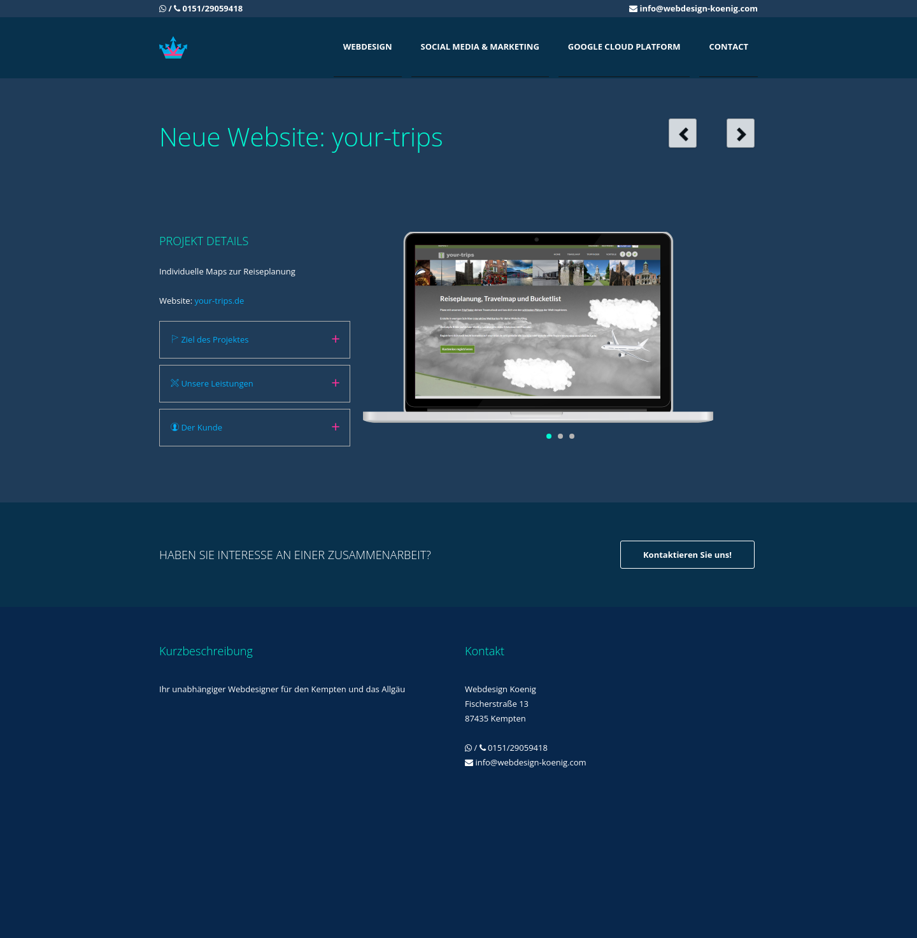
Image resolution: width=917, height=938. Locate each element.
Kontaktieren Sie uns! (687, 554)
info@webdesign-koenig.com (698, 8)
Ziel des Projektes (209, 339)
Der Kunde (196, 427)
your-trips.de (219, 300)
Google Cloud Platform (624, 46)
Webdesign (367, 46)
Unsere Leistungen (212, 383)
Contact (728, 46)
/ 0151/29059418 (201, 8)
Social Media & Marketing (480, 46)
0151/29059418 (518, 747)
